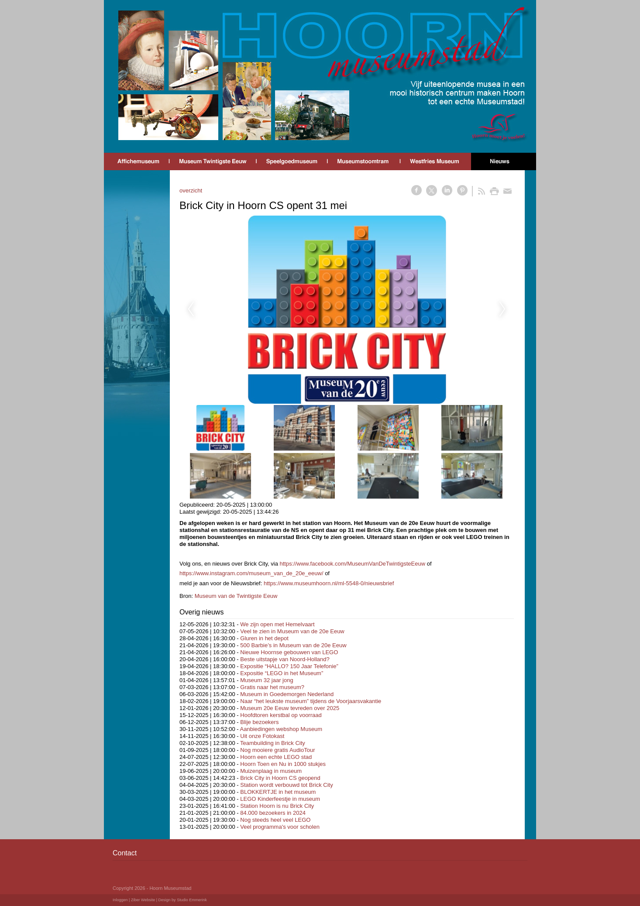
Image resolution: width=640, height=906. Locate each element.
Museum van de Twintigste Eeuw (236, 596)
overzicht (190, 190)
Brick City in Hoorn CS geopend (280, 778)
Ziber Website (143, 900)
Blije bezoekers (259, 722)
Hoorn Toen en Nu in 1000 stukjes (283, 764)
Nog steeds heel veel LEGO (275, 820)
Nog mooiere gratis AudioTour (277, 750)
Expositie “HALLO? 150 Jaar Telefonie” (289, 666)
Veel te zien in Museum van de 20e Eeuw (292, 631)
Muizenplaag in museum (271, 771)
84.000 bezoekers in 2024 (273, 813)
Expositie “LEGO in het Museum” (281, 673)
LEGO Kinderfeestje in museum (280, 799)
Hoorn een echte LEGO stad (276, 757)
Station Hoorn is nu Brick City (277, 806)
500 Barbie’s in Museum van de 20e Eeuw (293, 645)
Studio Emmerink (192, 900)
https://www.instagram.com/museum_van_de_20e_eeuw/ (251, 573)
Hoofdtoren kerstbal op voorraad (280, 715)
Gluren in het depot (264, 638)
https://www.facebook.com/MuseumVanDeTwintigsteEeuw (353, 563)
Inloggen (120, 900)
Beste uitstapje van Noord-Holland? (285, 659)
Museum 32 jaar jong (266, 680)
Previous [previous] (191, 309)
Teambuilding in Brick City (272, 743)
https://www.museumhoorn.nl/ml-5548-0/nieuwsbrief (329, 583)
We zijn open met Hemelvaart (277, 624)
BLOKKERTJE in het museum (278, 792)
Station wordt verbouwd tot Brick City (286, 785)
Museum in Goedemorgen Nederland (287, 694)
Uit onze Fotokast (262, 736)
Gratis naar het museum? (272, 687)
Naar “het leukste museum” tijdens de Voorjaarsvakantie (310, 701)
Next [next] (502, 309)
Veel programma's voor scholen (280, 827)
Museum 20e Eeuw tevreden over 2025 (289, 708)
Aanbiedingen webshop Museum (281, 729)
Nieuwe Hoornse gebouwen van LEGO (289, 652)
